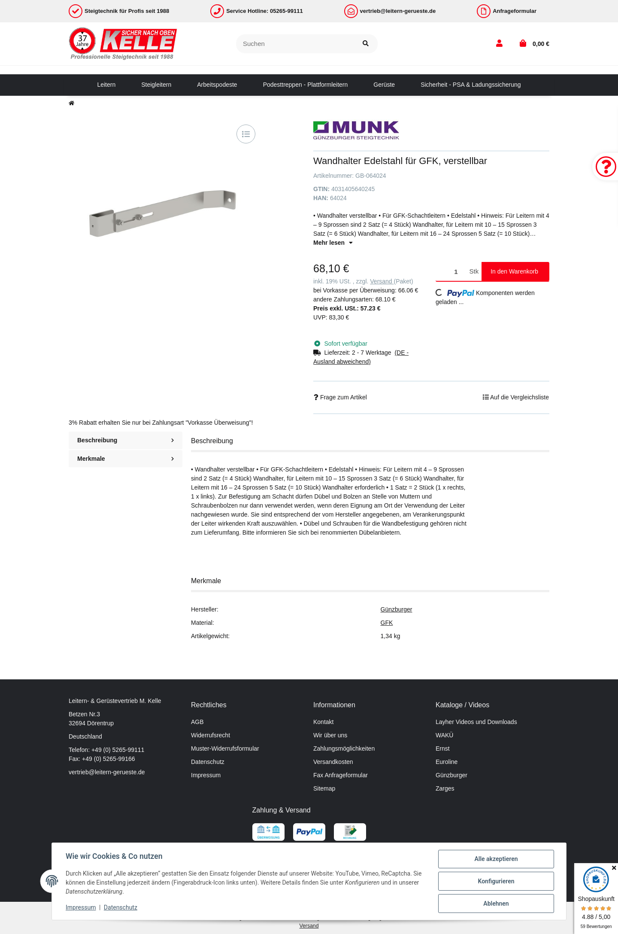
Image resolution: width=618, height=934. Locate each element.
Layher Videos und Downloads (476, 721)
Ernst (443, 748)
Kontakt (323, 721)
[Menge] (451, 271)
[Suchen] (295, 44)
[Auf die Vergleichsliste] (245, 134)
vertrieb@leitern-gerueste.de (107, 772)
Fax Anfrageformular (340, 775)
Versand (382, 281)
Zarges (445, 788)
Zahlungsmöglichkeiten (344, 748)
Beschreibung (125, 440)
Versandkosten (333, 761)
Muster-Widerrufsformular (225, 748)
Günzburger (396, 609)
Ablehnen (496, 903)
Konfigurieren (496, 881)
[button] (499, 44)
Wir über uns (330, 735)
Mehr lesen (333, 242)
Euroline (446, 761)
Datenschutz (207, 761)
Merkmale (125, 458)
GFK (387, 622)
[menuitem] (106, 85)
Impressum (206, 775)
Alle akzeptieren (496, 858)
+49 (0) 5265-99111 (117, 749)
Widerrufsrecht (210, 735)
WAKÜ (444, 735)
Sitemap (324, 788)
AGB (197, 721)
